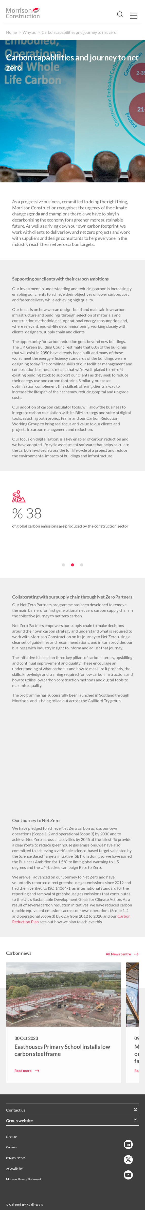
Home (11, 32)
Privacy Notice (15, 1152)
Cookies (11, 1141)
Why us (29, 32)
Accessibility (14, 1163)
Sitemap (11, 1131)
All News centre (118, 953)
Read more (22, 1070)
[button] (72, 564)
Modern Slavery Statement (23, 1173)
